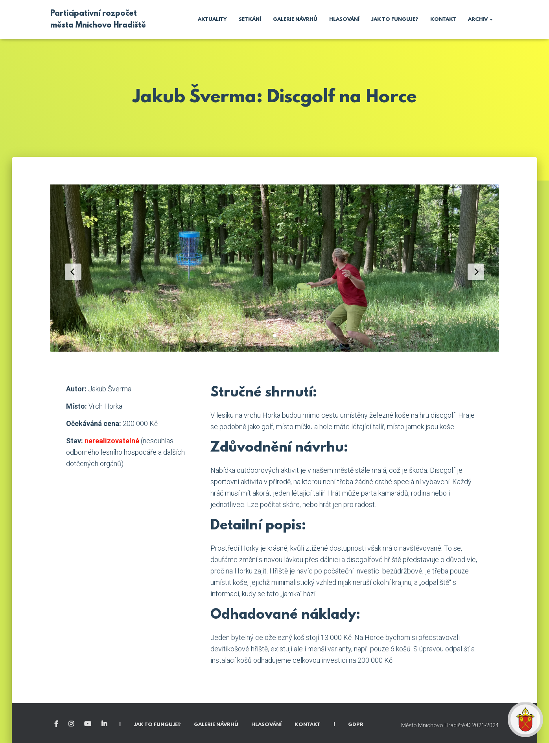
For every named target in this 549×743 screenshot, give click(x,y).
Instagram (71, 724)
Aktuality (212, 19)
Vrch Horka (105, 406)
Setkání (250, 19)
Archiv (480, 19)
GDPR (355, 725)
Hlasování (344, 19)
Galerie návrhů (295, 19)
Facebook (56, 724)
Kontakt (443, 19)
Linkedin (105, 724)
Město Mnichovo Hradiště (433, 725)
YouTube (88, 724)
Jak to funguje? (394, 19)
